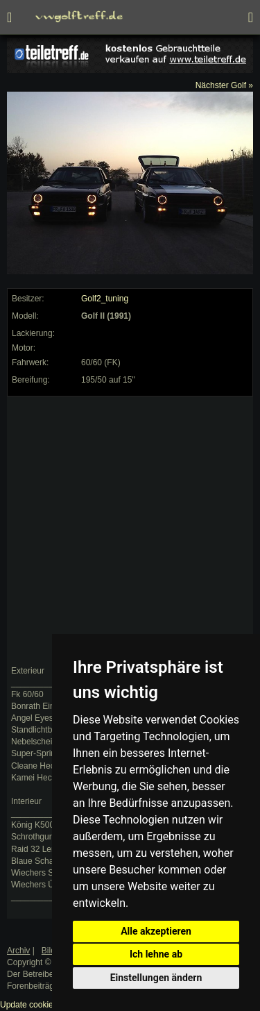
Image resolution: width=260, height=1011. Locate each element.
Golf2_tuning (104, 298)
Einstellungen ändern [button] (156, 977)
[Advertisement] (130, 531)
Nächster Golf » (224, 85)
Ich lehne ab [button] (156, 954)
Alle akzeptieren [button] (156, 931)
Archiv (18, 950)
